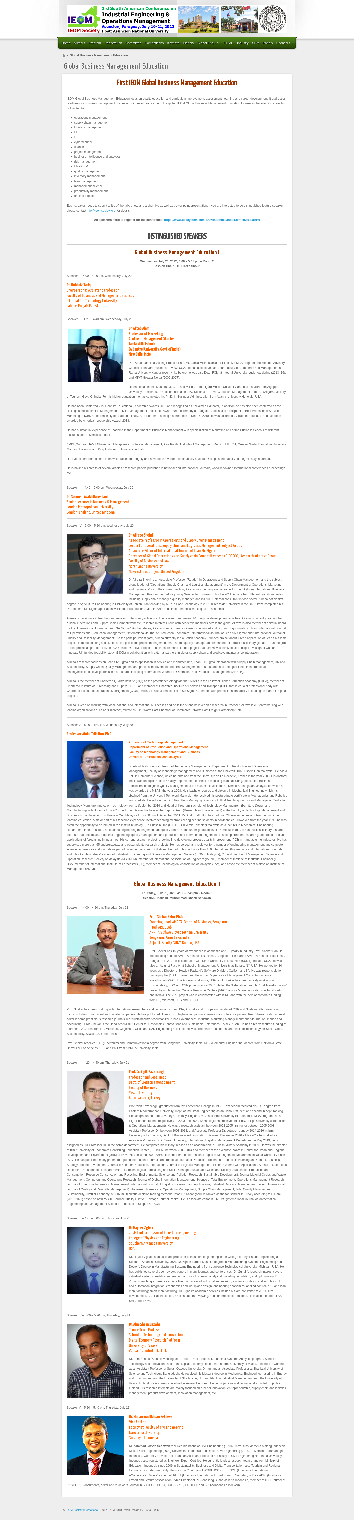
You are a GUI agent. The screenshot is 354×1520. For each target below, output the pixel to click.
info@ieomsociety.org (101, 210)
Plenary (188, 43)
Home (66, 43)
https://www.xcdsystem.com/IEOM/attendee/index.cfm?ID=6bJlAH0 (212, 220)
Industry (243, 43)
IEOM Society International (82, 1509)
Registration (113, 43)
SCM (255, 43)
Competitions (154, 43)
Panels (268, 43)
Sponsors (283, 43)
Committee (133, 43)
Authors (79, 43)
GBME (228, 43)
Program (95, 43)
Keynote (173, 43)
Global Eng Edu (208, 43)
